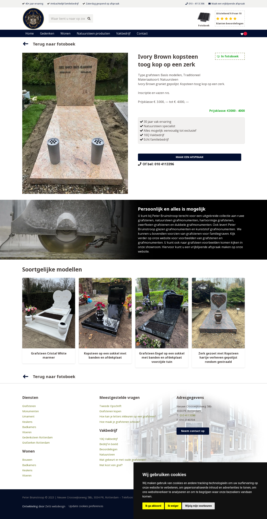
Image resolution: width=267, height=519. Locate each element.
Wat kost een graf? (111, 465)
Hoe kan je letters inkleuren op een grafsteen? (127, 416)
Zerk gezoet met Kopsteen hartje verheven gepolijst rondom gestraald (218, 357)
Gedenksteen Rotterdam (37, 437)
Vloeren (27, 432)
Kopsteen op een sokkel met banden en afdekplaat (105, 355)
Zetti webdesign (55, 506)
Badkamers (29, 427)
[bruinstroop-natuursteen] (33, 18)
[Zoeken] (89, 18)
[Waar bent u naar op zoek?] (71, 18)
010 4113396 (187, 415)
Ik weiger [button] (173, 505)
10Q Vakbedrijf (108, 439)
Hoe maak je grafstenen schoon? (119, 422)
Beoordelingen (108, 449)
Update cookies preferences (86, 506)
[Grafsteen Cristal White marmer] (48, 313)
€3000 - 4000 (236, 111)
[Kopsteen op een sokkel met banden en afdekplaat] (105, 313)
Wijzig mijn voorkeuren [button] (198, 505)
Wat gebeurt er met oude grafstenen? (122, 459)
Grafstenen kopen (110, 411)
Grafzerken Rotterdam (36, 442)
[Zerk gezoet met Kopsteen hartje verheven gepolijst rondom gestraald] (218, 313)
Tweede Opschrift (110, 406)
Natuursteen (169, 79)
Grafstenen (29, 406)
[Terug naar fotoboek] (27, 44)
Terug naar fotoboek (54, 44)
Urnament (28, 416)
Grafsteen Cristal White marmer (49, 355)
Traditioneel (191, 75)
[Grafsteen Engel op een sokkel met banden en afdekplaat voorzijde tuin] (161, 313)
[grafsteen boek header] (204, 17)
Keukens (27, 422)
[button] (227, 56)
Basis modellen (171, 75)
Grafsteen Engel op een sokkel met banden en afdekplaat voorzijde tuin (161, 357)
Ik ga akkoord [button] (153, 505)
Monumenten (30, 411)
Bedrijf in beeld (108, 444)
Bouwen (27, 459)
